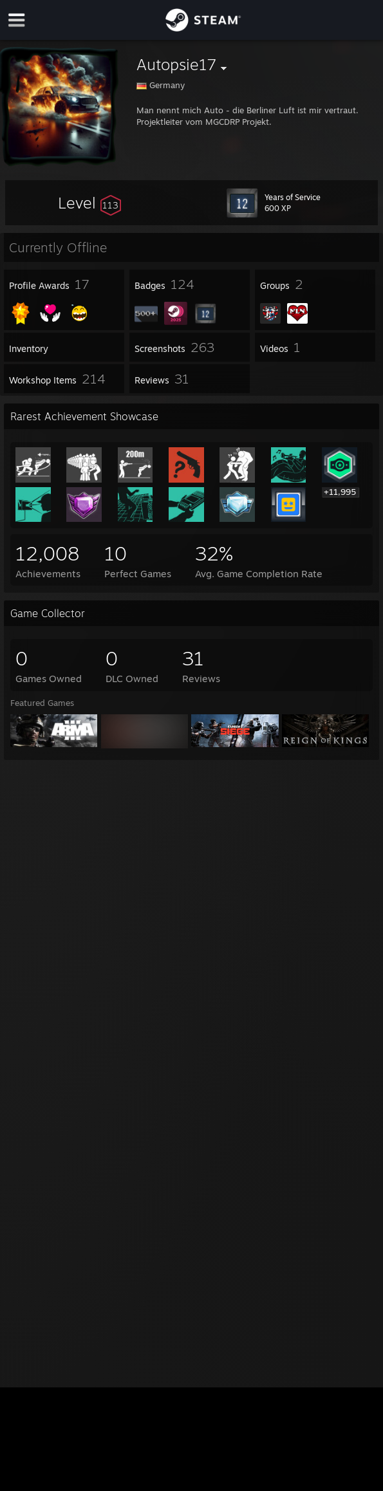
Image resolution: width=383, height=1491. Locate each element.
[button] (89, 203)
